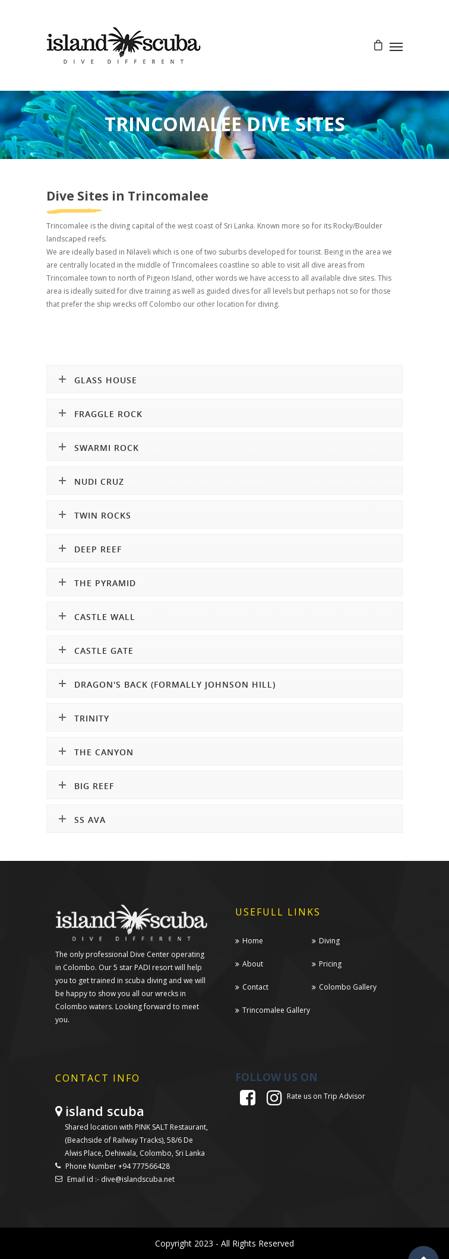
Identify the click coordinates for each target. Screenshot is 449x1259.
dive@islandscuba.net (138, 1179)
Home (252, 941)
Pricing (330, 964)
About (252, 964)
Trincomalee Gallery (276, 1010)
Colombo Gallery (348, 987)
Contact (255, 987)
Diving (329, 941)
